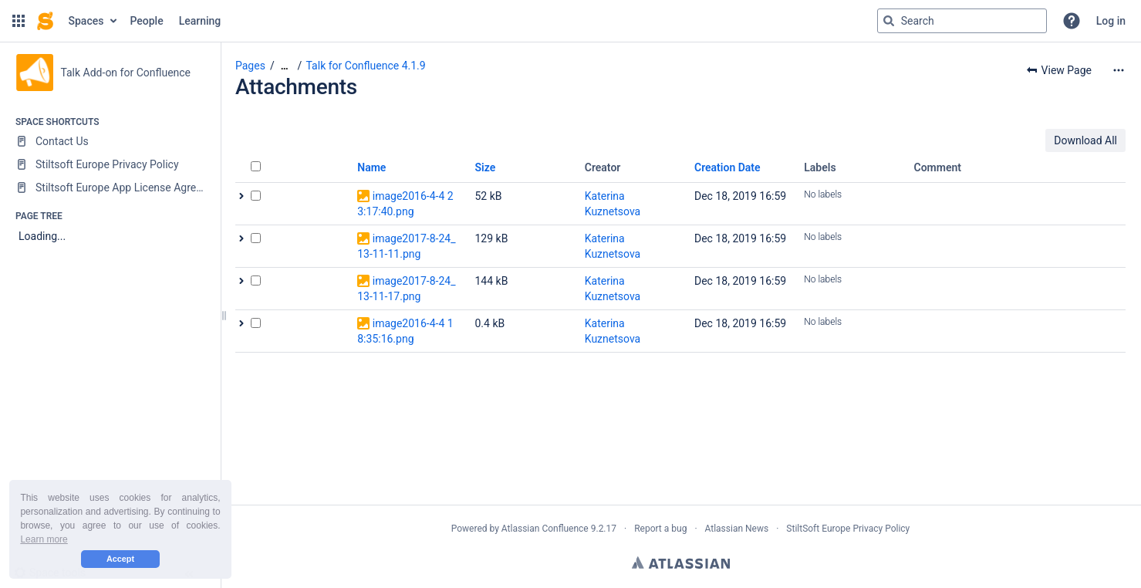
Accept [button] (120, 558)
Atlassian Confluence (545, 528)
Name (371, 167)
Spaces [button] (86, 21)
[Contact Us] (110, 141)
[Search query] (962, 20)
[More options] (1118, 70)
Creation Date (727, 167)
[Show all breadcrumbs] (284, 66)
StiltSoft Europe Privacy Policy (848, 528)
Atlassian (681, 563)
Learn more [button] (43, 539)
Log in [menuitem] (1111, 21)
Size (485, 167)
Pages (250, 65)
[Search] (889, 21)
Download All (1085, 140)
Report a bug (660, 528)
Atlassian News (737, 528)
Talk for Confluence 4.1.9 (366, 65)
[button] (18, 20)
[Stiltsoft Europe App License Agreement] (110, 187)
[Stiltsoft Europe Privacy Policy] (110, 164)
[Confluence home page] (45, 20)
